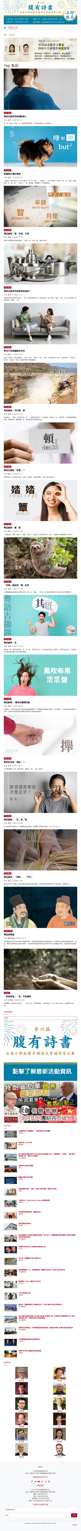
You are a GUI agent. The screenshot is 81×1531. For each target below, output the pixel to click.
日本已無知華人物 (24, 1293)
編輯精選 (11, 938)
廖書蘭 (21, 1144)
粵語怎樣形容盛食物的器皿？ (17, 291)
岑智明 (21, 1225)
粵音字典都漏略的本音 (14, 351)
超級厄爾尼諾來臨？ (25, 1223)
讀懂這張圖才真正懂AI (26, 1177)
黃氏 (9, 120)
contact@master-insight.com (42, 1501)
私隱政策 (75, 1525)
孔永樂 (21, 1341)
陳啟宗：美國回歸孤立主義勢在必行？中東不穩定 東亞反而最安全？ (41, 1304)
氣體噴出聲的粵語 (12, 174)
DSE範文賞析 (8, 931)
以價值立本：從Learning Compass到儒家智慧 (34, 1200)
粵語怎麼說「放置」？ (14, 470)
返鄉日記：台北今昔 (25, 1142)
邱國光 (21, 1202)
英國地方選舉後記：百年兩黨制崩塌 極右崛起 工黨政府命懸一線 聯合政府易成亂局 (46, 1327)
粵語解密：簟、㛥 (12, 527)
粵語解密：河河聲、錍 (14, 410)
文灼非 (21, 1283)
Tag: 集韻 (11, 35)
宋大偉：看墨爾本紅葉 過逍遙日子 (30, 1258)
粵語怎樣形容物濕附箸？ (15, 116)
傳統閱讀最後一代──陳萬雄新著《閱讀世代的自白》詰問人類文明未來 (42, 1270)
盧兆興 (21, 1214)
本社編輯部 (22, 1158)
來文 (20, 1167)
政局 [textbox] (6, 1018)
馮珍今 (21, 1191)
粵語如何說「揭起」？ (14, 762)
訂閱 (74, 1515)
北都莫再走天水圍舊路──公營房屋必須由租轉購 (34, 1131)
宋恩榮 (21, 1133)
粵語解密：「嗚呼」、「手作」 (18, 877)
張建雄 (21, 1295)
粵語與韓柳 (9, 934)
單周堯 (10, 1000)
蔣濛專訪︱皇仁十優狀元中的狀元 (30, 1281)
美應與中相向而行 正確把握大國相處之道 (32, 1246)
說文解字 (6, 993)
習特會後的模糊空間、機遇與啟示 (30, 1212)
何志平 (21, 1248)
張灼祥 (21, 1260)
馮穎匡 (21, 1179)
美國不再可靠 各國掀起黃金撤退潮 (30, 1351)
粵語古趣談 (7, 113)
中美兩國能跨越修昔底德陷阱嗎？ (30, 1339)
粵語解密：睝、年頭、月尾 (16, 233)
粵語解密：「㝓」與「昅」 (16, 819)
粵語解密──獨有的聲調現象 (17, 702)
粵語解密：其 (10, 642)
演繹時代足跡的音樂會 (26, 1165)
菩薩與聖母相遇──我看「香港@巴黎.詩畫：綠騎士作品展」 (38, 1189)
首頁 (5, 35)
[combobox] (40, 1018)
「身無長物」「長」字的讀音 (17, 996)
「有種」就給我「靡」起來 (16, 585)
